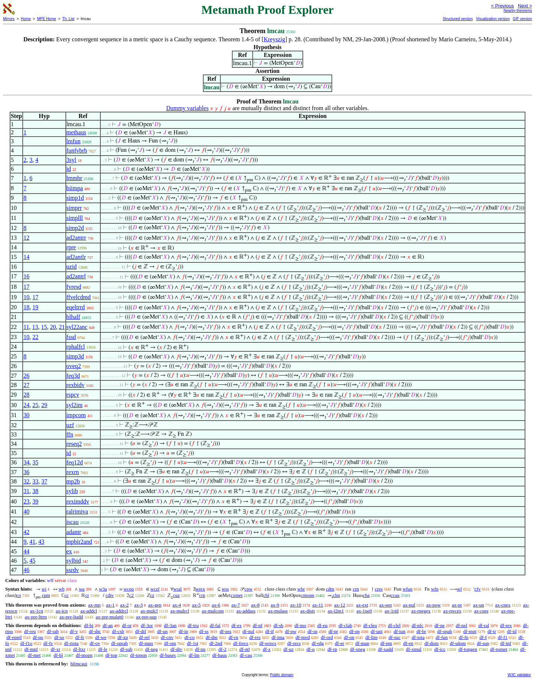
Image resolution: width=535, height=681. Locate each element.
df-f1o (26, 643)
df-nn (200, 649)
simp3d (75, 356)
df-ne (439, 625)
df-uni (377, 631)
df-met (34, 655)
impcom (76, 415)
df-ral (483, 625)
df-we (100, 637)
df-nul (248, 631)
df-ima (278, 637)
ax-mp (94, 605)
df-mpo (146, 643)
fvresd (74, 287)
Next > (525, 6)
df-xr (55, 649)
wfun (408, 589)
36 (26, 472)
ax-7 (235, 605)
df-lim (372, 637)
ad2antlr (76, 257)
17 (26, 287)
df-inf (505, 643)
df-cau (246, 655)
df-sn (313, 631)
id (69, 169)
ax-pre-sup (146, 617)
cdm (330, 589)
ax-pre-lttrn (36, 617)
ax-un (478, 605)
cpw (248, 589)
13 (35, 327)
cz (152, 595)
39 (35, 501)
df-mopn (84, 655)
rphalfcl (76, 346)
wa (81, 589)
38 (35, 491)
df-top (111, 655)
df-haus (220, 655)
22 (35, 337)
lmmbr (74, 178)
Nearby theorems (517, 11)
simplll (75, 218)
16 (26, 276)
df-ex (236, 625)
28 (26, 394)
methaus (76, 132)
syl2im (75, 405)
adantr (74, 532)
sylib (72, 491)
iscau (73, 522)
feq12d (75, 462)
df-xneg (357, 649)
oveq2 (74, 366)
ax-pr (457, 605)
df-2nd (215, 643)
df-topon (138, 655)
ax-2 (124, 605)
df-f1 (503, 637)
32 (26, 481)
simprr (74, 208)
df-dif (140, 631)
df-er (339, 643)
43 (41, 541)
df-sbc (95, 631)
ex (69, 551)
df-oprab (119, 643)
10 (26, 297)
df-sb (278, 625)
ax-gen (154, 605)
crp (202, 595)
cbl (266, 595)
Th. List (68, 19)
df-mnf (31, 649)
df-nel (461, 625)
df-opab (444, 631)
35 (35, 462)
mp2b (73, 481)
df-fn (463, 637)
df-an (108, 625)
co (18, 595)
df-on (349, 637)
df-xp (122, 637)
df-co (189, 637)
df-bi (88, 625)
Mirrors (8, 19)
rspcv (73, 394)
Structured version (457, 19)
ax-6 (216, 605)
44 (26, 551)
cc (67, 595)
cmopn (307, 595)
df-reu (30, 631)
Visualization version (493, 19)
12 (26, 237)
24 (26, 405)
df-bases (168, 655)
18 (26, 307)
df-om (170, 643)
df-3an (170, 625)
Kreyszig (274, 39)
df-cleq (370, 625)
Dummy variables (187, 108)
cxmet (237, 595)
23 (26, 501)
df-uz (288, 649)
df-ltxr (79, 649)
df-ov (95, 643)
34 (26, 462)
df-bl (58, 655)
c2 (131, 595)
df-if (269, 631)
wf (459, 589)
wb (62, 589)
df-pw (290, 631)
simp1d (75, 198)
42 (26, 532)
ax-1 (110, 605)
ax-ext (362, 605)
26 (26, 376)
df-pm (386, 643)
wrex (200, 589)
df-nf (257, 625)
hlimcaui (78, 663)
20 (53, 327)
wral (177, 589)
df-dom (431, 643)
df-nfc (418, 625)
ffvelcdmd (79, 297)
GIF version (522, 19)
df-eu (322, 625)
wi (44, 589)
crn (356, 589)
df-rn (233, 637)
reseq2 (74, 444)
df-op (354, 631)
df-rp (332, 649)
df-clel (394, 625)
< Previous (502, 6)
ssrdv (73, 570)
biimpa (75, 188)
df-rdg (318, 643)
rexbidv (76, 385)
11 (26, 327)
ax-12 (340, 605)
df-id (511, 631)
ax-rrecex (452, 611)
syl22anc (77, 327)
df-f (483, 637)
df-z (266, 649)
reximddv (78, 501)
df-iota (418, 637)
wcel (155, 589)
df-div (176, 649)
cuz (176, 595)
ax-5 (196, 605)
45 (32, 560)
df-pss (225, 631)
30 (26, 415)
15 (44, 327)
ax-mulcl (149, 611)
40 (26, 511)
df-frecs (240, 643)
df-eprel (14, 637)
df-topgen (467, 649)
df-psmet (498, 649)
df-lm (194, 655)
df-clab (345, 625)
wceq (129, 589)
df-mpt (469, 631)
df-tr (491, 631)
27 (26, 385)
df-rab (53, 631)
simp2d (75, 228)
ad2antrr (76, 237)
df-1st (192, 643)
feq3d (73, 376)
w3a (103, 589)
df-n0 (244, 649)
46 (26, 570)
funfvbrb (77, 150)
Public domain (282, 675)
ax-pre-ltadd (71, 617)
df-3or (147, 625)
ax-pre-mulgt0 (109, 617)
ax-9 (275, 605)
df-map (362, 643)
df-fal (215, 625)
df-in (183, 631)
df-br (421, 631)
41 (32, 541)
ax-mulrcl (180, 611)
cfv (477, 589)
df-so (59, 637)
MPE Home (46, 19)
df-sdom (458, 643)
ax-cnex (502, 605)
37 (44, 481)
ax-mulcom (213, 611)
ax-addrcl (119, 611)
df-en (408, 643)
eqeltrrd (76, 307)
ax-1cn (36, 611)
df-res (254, 637)
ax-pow (433, 605)
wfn (434, 589)
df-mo (300, 625)
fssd (71, 337)
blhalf (73, 317)
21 (62, 327)
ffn (70, 434)
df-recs (294, 643)
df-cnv (167, 637)
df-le (102, 649)
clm (336, 595)
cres (379, 589)
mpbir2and (79, 541)
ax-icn (62, 611)
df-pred (302, 637)
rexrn (73, 472)
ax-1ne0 (364, 611)
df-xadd (385, 649)
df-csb (118, 631)
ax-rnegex (421, 611)
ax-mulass (278, 611)
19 (35, 307)
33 (35, 481)
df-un (162, 631)
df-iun (399, 631)
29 (44, 405)
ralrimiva (77, 511)
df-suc (395, 637)
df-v (74, 631)
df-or (127, 625)
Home (26, 19)
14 (26, 257)
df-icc (439, 649)
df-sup (483, 643)
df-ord (327, 637)
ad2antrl (76, 276)
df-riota (71, 643)
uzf (70, 425)
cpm (46, 595)
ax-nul (409, 605)
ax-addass (245, 611)
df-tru (193, 625)
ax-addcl (88, 611)
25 (35, 405)
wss (225, 589)
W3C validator (519, 675)
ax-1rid (392, 611)
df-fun (441, 637)
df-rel (144, 637)
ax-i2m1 (336, 611)
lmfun (74, 141)
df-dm (212, 637)
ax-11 (317, 605)
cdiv (110, 595)
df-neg (151, 649)
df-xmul (414, 649)
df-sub (126, 649)
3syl (72, 160)
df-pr (333, 631)
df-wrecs (267, 643)
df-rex (506, 625)
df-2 (222, 649)
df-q (311, 649)
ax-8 (255, 605)
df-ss (203, 631)
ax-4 (176, 605)
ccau (395, 595)
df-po (38, 637)
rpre (71, 247)
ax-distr (307, 611)
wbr (301, 589)
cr (87, 595)
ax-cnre (481, 611)
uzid (72, 266)
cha (366, 595)
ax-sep (385, 605)
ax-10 (295, 605)
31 (26, 491)
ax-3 (138, 605)
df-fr (79, 637)
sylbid (74, 560)
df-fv (48, 643)
